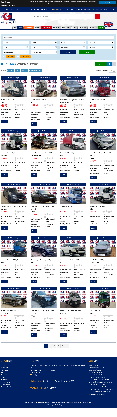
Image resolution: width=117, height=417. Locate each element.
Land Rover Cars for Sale (96, 368)
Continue (107, 2)
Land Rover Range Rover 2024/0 (43, 153)
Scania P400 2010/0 (67, 153)
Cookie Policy (5, 384)
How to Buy (66, 27)
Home (3, 365)
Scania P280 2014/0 (8, 99)
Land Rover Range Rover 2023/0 (72, 99)
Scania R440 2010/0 (97, 99)
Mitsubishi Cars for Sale (96, 375)
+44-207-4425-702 (61, 9)
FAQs (74, 27)
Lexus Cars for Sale (95, 370)
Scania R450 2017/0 (67, 206)
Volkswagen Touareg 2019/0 (41, 260)
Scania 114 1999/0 (8, 153)
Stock (20, 27)
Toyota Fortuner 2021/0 (10, 310)
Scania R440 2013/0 (38, 99)
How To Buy (5, 370)
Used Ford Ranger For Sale (97, 377)
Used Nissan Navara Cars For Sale (99, 387)
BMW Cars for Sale (95, 365)
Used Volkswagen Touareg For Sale (100, 392)
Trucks (37, 27)
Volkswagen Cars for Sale (97, 394)
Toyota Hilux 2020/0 (97, 260)
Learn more (58, 4)
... (67, 346)
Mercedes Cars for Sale (96, 372)
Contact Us (82, 27)
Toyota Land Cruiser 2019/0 (70, 260)
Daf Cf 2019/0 (95, 310)
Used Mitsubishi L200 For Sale (98, 384)
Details (4, 121)
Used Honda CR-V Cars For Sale (99, 380)
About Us (56, 27)
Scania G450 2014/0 (97, 206)
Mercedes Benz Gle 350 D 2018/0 (13, 206)
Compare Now (100, 64)
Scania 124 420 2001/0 (9, 260)
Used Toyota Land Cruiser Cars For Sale (101, 389)
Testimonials (5, 380)
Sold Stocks (28, 27)
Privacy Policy (5, 382)
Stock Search (5, 368)
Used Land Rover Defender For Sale (100, 382)
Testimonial (93, 27)
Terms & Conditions (7, 387)
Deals (101, 27)
